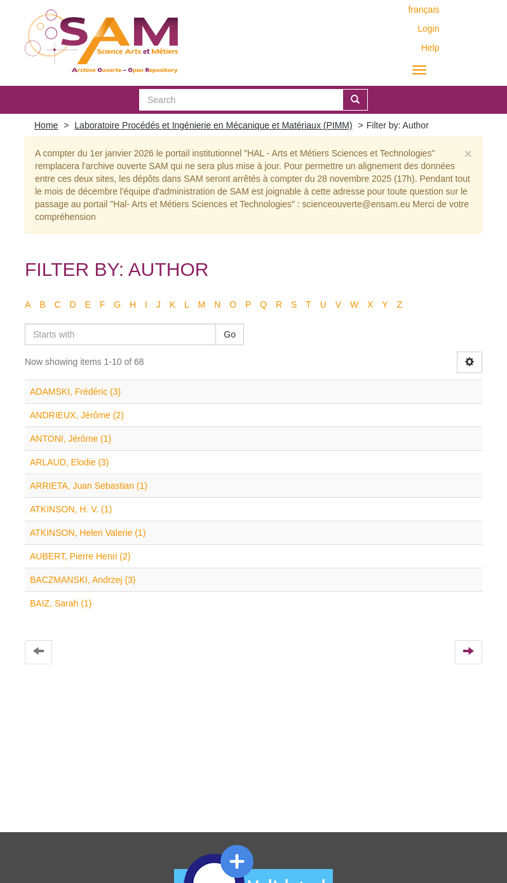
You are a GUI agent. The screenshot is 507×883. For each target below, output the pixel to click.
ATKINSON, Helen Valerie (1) (87, 533)
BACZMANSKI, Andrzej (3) (83, 580)
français (423, 9)
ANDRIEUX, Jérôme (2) (77, 415)
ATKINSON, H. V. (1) (71, 509)
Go (230, 334)
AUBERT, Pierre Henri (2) (80, 556)
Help (430, 48)
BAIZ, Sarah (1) (60, 603)
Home (46, 125)
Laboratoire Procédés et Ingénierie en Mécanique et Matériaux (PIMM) (213, 125)
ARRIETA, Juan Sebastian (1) (88, 486)
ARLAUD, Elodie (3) (69, 462)
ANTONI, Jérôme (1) (70, 439)
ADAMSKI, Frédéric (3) (75, 392)
